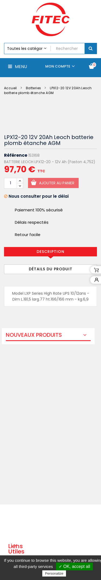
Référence (15, 155)
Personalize (54, 573)
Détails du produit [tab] (50, 269)
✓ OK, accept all (74, 566)
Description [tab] (50, 251)
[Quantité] (10, 183)
